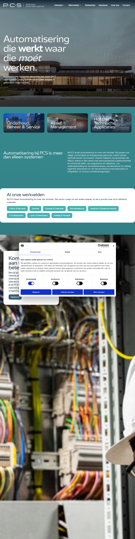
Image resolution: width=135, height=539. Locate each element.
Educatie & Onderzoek (54, 208)
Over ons (115, 5)
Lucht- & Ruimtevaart (39, 215)
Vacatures (103, 5)
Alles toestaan (99, 292)
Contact (126, 5)
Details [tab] (67, 252)
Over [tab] (100, 252)
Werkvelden (74, 5)
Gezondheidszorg (77, 208)
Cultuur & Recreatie (17, 208)
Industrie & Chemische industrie (103, 208)
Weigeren (36, 292)
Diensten (59, 5)
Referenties (90, 5)
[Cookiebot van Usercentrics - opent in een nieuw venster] (99, 245)
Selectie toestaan (67, 292)
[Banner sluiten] (113, 246)
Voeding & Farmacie (62, 215)
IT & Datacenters (16, 215)
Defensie (35, 208)
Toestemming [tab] (35, 252)
